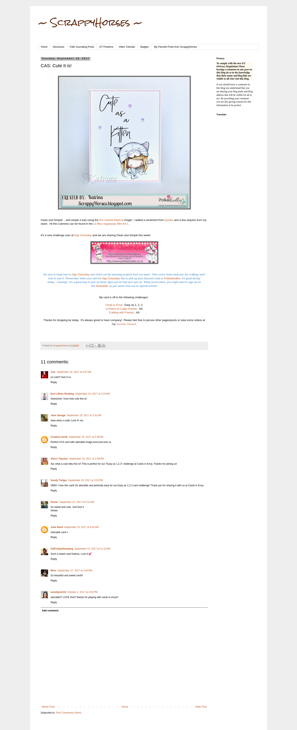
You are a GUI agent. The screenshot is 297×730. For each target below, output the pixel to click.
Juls (53, 372)
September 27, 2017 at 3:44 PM (75, 570)
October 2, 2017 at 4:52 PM (83, 592)
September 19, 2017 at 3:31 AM (84, 415)
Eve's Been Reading (62, 393)
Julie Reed (57, 527)
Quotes (169, 220)
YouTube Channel (126, 324)
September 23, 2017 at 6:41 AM (81, 527)
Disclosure (58, 46)
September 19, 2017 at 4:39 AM (86, 436)
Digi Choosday (83, 235)
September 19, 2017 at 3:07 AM (74, 372)
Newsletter (102, 286)
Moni (53, 570)
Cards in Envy (113, 304)
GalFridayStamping (62, 548)
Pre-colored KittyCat (111, 220)
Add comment (50, 610)
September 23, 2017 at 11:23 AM (92, 548)
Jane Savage (58, 415)
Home (44, 46)
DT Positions (106, 46)
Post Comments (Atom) (68, 712)
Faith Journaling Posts (82, 46)
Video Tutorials (127, 46)
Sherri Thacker (59, 458)
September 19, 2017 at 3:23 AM (92, 393)
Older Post (201, 706)
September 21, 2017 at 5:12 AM (76, 502)
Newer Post (48, 706)
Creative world (59, 436)
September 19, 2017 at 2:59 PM (86, 458)
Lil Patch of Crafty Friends (121, 308)
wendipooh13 (58, 592)
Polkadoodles (172, 278)
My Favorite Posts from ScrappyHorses (175, 46)
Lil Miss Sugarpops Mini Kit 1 (111, 223)
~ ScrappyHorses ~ (90, 22)
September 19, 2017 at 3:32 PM (85, 480)
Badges (144, 46)
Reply (54, 382)
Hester (54, 502)
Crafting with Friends (121, 312)
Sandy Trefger (59, 480)
